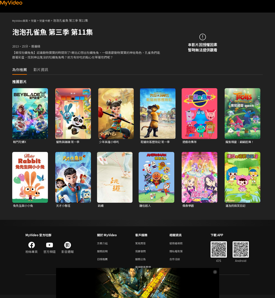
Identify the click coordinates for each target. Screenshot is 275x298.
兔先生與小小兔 (23, 206)
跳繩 (101, 206)
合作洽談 (178, 261)
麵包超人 (145, 206)
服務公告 (141, 261)
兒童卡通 (49, 20)
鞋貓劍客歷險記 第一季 (156, 142)
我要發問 (141, 253)
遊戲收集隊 (190, 142)
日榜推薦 (103, 261)
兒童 (37, 20)
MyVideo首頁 (21, 20)
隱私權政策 (179, 253)
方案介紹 (103, 244)
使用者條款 (179, 244)
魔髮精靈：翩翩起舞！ (240, 142)
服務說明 (103, 253)
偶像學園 (188, 206)
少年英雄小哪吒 (109, 142)
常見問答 (141, 244)
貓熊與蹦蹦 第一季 (68, 142)
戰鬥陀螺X (20, 142)
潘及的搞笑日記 (236, 206)
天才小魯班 (63, 206)
